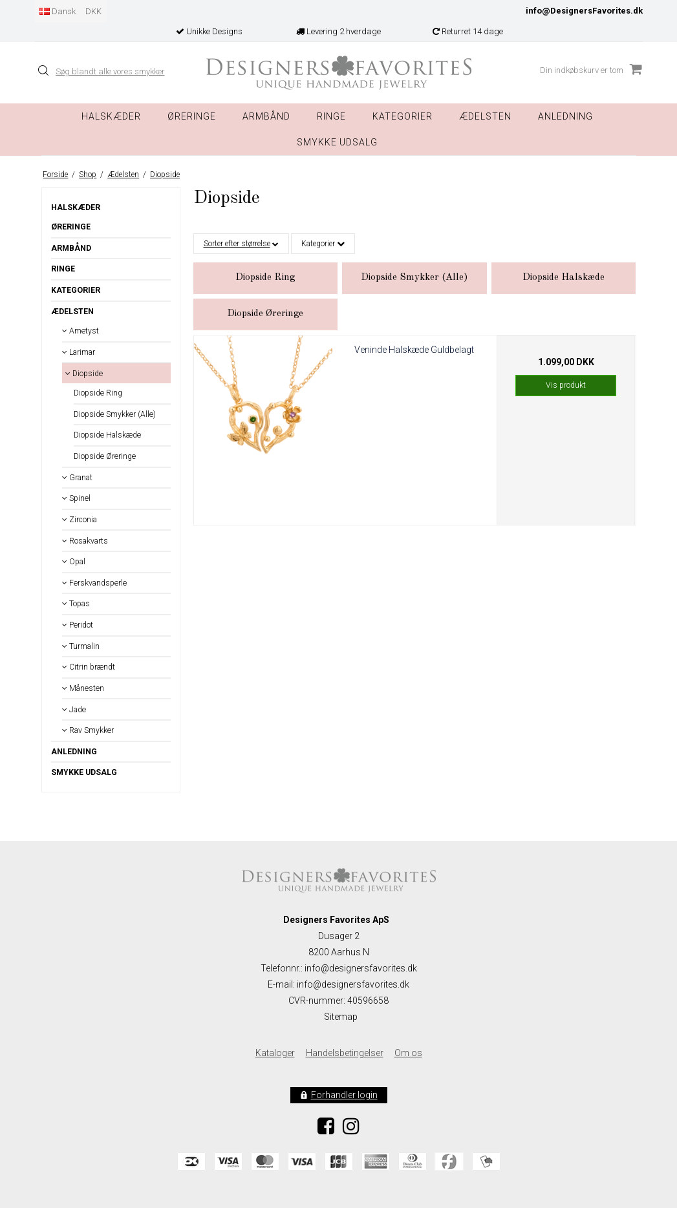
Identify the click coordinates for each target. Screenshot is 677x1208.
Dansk (57, 11)
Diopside (84, 373)
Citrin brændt (88, 667)
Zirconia (79, 519)
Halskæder (111, 116)
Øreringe (191, 116)
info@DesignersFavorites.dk (584, 11)
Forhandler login (344, 1095)
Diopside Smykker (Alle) (115, 414)
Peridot (77, 625)
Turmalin (81, 646)
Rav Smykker (88, 730)
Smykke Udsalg (337, 142)
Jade (74, 709)
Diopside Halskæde (107, 435)
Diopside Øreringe (105, 456)
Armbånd (266, 116)
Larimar (78, 352)
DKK (93, 11)
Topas (76, 603)
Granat (77, 477)
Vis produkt (566, 385)
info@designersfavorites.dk (353, 984)
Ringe (331, 116)
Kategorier (402, 116)
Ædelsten (72, 311)
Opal (73, 561)
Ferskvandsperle (94, 583)
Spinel (76, 498)
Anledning (565, 116)
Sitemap (341, 1017)
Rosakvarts (85, 541)
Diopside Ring (98, 392)
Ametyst (80, 330)
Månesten (83, 688)
